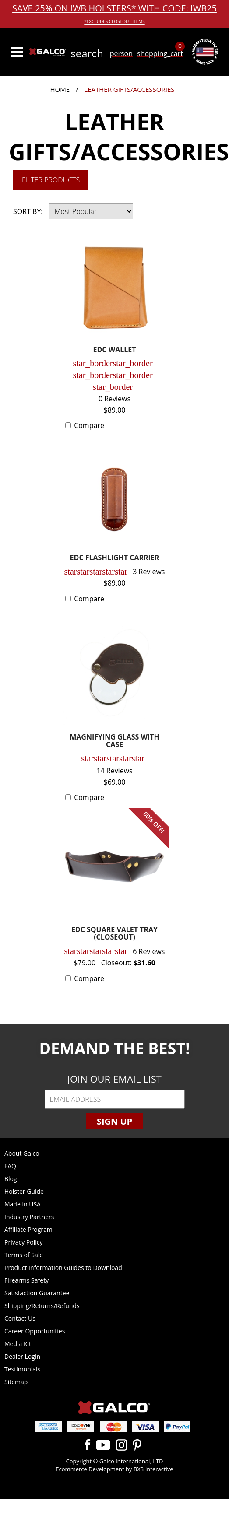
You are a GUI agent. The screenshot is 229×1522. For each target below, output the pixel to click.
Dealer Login (22, 1356)
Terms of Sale (23, 1255)
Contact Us (19, 1318)
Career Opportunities (34, 1331)
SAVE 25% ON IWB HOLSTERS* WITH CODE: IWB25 (114, 13)
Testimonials (22, 1369)
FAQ (10, 1166)
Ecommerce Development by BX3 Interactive (114, 1469)
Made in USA (22, 1204)
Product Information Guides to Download (63, 1267)
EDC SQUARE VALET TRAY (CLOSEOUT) (114, 934)
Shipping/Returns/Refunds (42, 1305)
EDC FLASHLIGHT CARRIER (114, 558)
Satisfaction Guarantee (36, 1293)
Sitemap (16, 1382)
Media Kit (17, 1344)
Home (60, 89)
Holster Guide (24, 1191)
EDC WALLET (114, 350)
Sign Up (114, 1121)
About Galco (21, 1153)
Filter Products (51, 180)
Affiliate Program (28, 1229)
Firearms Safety (26, 1280)
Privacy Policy (23, 1242)
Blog (10, 1179)
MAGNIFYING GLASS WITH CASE (114, 741)
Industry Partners (29, 1217)
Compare (89, 425)
